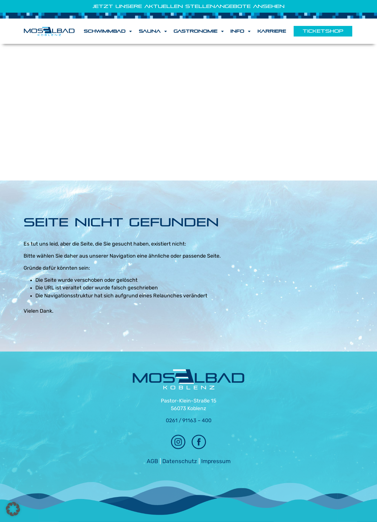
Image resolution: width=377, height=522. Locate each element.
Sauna (153, 31)
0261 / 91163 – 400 (188, 420)
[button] (13, 509)
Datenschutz (179, 461)
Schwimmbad (108, 31)
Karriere (271, 31)
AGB (152, 461)
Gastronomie (198, 31)
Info (240, 31)
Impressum (216, 461)
